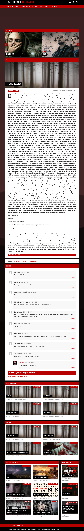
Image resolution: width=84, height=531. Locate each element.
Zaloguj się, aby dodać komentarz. (17, 376)
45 (29, 466)
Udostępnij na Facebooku (15, 255)
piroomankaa (21, 362)
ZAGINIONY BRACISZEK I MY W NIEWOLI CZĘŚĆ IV (17, 452)
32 (29, 501)
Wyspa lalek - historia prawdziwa (42, 512)
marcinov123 (25, 466)
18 (39, 386)
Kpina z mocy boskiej (12, 435)
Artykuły (28, 6)
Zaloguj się (47, 6)
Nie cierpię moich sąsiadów (40, 495)
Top (33, 6)
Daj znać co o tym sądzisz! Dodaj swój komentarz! (22, 373)
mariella (25, 483)
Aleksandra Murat (51, 466)
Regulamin (10, 529)
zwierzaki (9, 396)
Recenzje (23, 6)
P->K (53, 501)
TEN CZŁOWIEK (47, 412)
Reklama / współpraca (21, 529)
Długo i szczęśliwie (48, 435)
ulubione (25, 261)
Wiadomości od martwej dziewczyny (15, 495)
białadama (11, 91)
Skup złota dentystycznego (40, 477)
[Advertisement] (42, 19)
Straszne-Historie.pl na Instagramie (48, 529)
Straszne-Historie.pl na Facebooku (33, 529)
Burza (8, 477)
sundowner (72, 443)
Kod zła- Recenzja (67, 493)
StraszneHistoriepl (20, 2)
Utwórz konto (55, 6)
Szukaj (41, 6)
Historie (17, 6)
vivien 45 (35, 443)
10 (16, 91)
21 (39, 403)
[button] (6, 44)
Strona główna (10, 6)
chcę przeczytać (33, 261)
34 (29, 483)
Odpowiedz (73, 277)
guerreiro (35, 426)
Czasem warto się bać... (12, 412)
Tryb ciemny (59, 529)
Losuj (36, 6)
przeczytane (17, 261)
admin (26, 501)
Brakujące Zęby (47, 452)
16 (76, 443)
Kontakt (14, 529)
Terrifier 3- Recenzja (68, 475)
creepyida (72, 426)
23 (76, 403)
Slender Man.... (47, 396)
